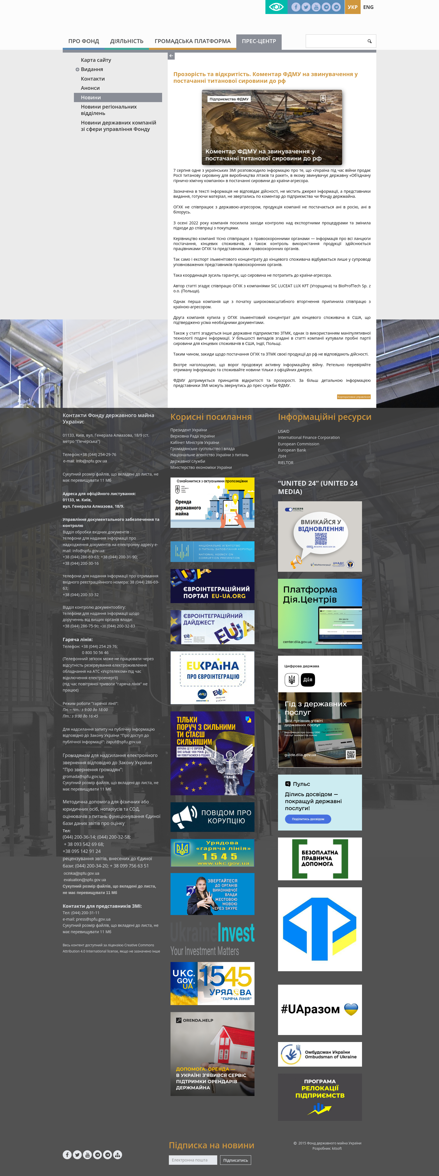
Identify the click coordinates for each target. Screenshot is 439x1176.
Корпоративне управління (354, 397)
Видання (89, 69)
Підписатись (235, 1160)
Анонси (90, 87)
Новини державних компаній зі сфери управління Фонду (118, 125)
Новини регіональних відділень (109, 109)
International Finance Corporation (309, 437)
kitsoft (337, 1148)
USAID (283, 431)
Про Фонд (83, 41)
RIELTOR (285, 462)
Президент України (189, 429)
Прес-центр (259, 41)
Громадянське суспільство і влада (203, 448)
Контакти (93, 78)
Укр (353, 7)
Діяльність (127, 41)
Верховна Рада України (193, 436)
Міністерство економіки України (201, 467)
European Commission (298, 443)
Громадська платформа (193, 41)
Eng (368, 7)
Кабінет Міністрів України (195, 442)
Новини (91, 97)
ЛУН (282, 456)
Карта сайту (96, 60)
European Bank (292, 450)
